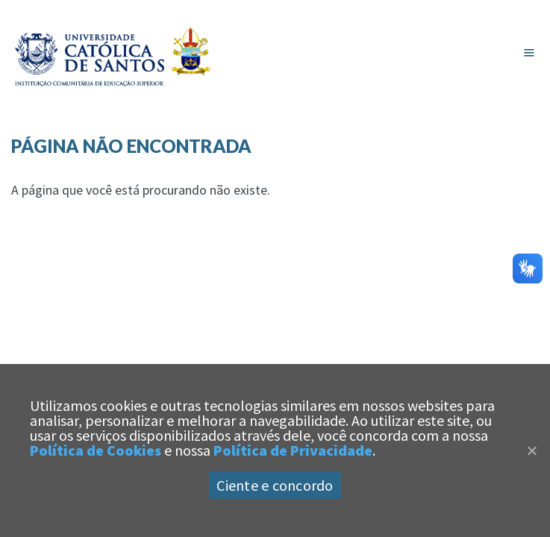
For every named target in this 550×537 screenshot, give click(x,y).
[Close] (531, 450)
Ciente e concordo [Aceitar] (274, 485)
